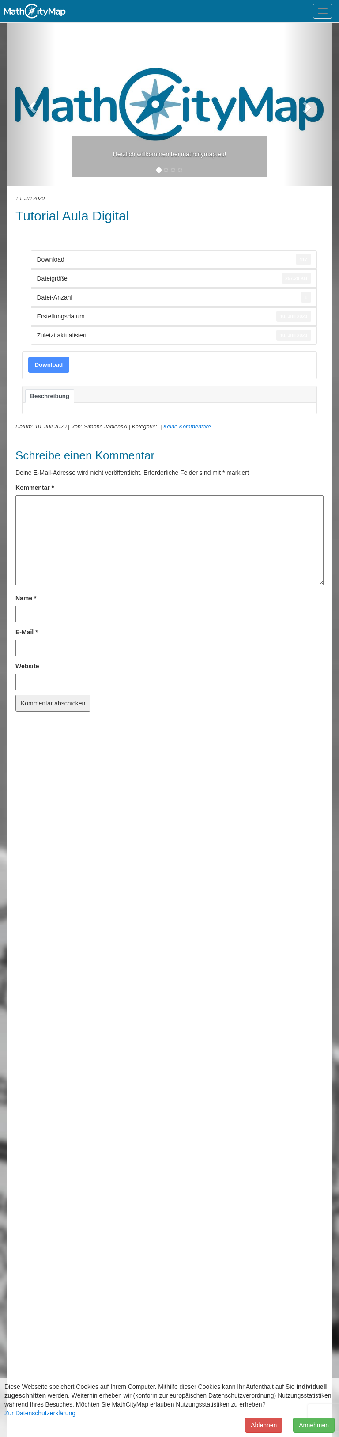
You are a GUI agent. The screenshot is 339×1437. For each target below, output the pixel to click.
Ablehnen (264, 1425)
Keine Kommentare (187, 427)
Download (49, 364)
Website (27, 666)
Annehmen (314, 1425)
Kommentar (34, 487)
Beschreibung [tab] (49, 396)
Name (25, 598)
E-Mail (26, 632)
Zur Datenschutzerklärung (39, 1413)
